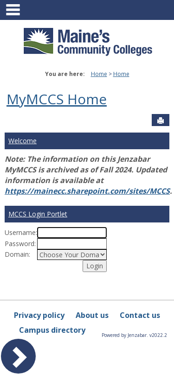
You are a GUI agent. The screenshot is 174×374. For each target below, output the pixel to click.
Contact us (140, 315)
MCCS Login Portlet (37, 213)
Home (99, 74)
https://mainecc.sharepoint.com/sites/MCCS (87, 191)
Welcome (22, 140)
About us (92, 315)
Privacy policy (39, 315)
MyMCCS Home (56, 98)
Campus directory (52, 330)
